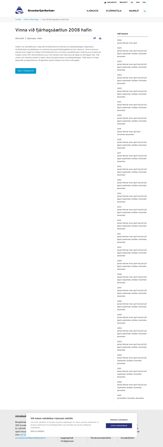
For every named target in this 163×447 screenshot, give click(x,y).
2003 (119, 342)
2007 (119, 288)
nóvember (142, 54)
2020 (119, 115)
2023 (119, 75)
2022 (119, 88)
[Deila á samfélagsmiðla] (94, 38)
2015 (119, 180)
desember (121, 56)
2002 (119, 355)
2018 (119, 140)
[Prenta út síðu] (100, 38)
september (127, 54)
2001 (119, 369)
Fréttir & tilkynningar (31, 19)
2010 (119, 247)
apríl (135, 43)
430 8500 (24, 435)
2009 (119, 261)
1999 (119, 395)
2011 (119, 234)
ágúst (119, 54)
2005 (119, 315)
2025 (119, 48)
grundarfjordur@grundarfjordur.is (30, 438)
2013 (119, 207)
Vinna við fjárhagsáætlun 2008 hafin (55, 19)
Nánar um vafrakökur (37, 431)
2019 (119, 129)
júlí (145, 51)
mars (131, 43)
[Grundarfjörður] (35, 10)
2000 (119, 382)
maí (139, 51)
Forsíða (18, 19)
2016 (119, 166)
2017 (119, 153)
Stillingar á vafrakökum (119, 420)
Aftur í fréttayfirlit (25, 71)
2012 (119, 220)
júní (142, 51)
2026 (119, 40)
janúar (120, 43)
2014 (119, 193)
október (135, 54)
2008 (119, 274)
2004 (119, 328)
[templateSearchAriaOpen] (144, 11)
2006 (119, 301)
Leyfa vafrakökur (119, 426)
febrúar (126, 43)
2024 (119, 61)
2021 (119, 102)
